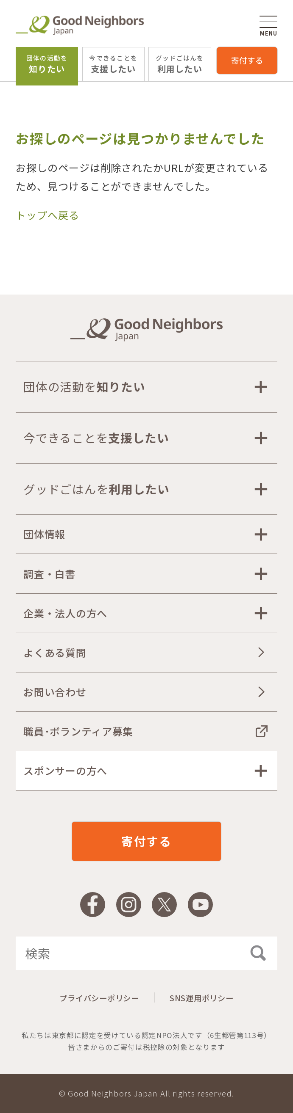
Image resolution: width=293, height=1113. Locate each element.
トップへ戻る (47, 214)
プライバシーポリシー (99, 997)
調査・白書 (49, 573)
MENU (268, 26)
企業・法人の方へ (65, 613)
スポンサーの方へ (65, 770)
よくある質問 (54, 652)
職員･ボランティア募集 (78, 731)
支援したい (113, 64)
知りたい (46, 64)
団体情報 (44, 533)
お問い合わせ (54, 691)
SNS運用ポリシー (202, 997)
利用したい (180, 64)
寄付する (247, 60)
